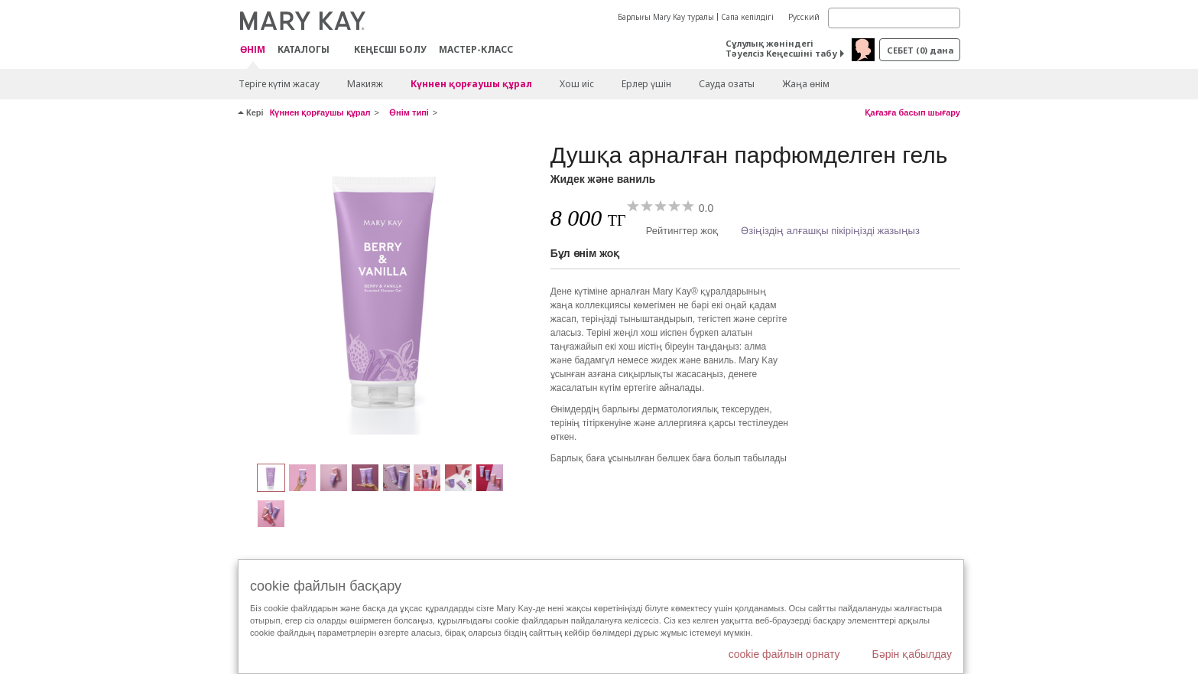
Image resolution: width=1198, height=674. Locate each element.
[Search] (894, 18)
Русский (804, 16)
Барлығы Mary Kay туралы (666, 16)
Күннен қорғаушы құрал (471, 83)
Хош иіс (577, 83)
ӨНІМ (252, 50)
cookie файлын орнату (784, 654)
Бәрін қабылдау (912, 654)
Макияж (365, 83)
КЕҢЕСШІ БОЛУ (390, 49)
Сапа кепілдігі (747, 16)
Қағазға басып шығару (912, 112)
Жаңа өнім (806, 83)
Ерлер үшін (646, 83)
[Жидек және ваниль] (388, 295)
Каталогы (304, 49)
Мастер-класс (476, 49)
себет (920, 50)
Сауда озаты (727, 83)
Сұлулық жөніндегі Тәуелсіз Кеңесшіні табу (781, 48)
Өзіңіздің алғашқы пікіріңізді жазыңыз (830, 230)
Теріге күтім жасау (279, 83)
